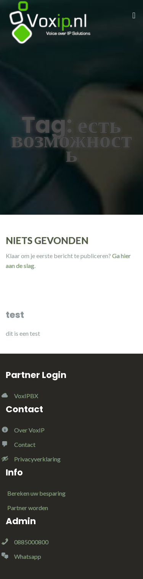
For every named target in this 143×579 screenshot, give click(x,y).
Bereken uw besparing (36, 493)
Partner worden (27, 507)
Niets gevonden (47, 240)
